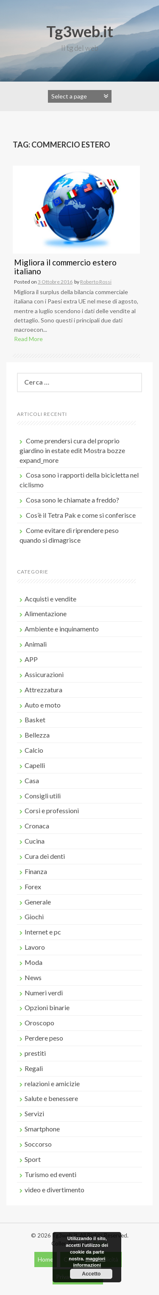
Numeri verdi (44, 993)
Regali (34, 1068)
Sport (33, 1159)
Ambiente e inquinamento (62, 629)
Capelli (35, 765)
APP (31, 659)
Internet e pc (43, 932)
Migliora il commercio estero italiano (65, 266)
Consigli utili (43, 796)
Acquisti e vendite (50, 599)
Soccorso (38, 1144)
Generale (38, 902)
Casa (32, 780)
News (33, 977)
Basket (35, 720)
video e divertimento (54, 1190)
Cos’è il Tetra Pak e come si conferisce (81, 515)
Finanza (36, 871)
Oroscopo (39, 1023)
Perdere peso (44, 1038)
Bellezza (37, 735)
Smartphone (42, 1129)
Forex (33, 886)
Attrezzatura (43, 690)
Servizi (34, 1113)
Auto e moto (43, 705)
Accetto (91, 1274)
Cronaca (37, 826)
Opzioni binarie (47, 1007)
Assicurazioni (44, 674)
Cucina (35, 841)
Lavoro (35, 947)
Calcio (34, 750)
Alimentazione (46, 613)
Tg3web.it (79, 31)
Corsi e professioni (52, 810)
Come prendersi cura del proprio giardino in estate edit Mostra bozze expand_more (72, 450)
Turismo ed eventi (50, 1174)
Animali (36, 644)
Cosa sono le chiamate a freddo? (72, 500)
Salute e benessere (51, 1098)
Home (45, 1259)
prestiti (35, 1053)
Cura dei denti (45, 856)
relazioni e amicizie (52, 1083)
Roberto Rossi (96, 282)
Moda (33, 962)
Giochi (34, 917)
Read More (28, 338)
